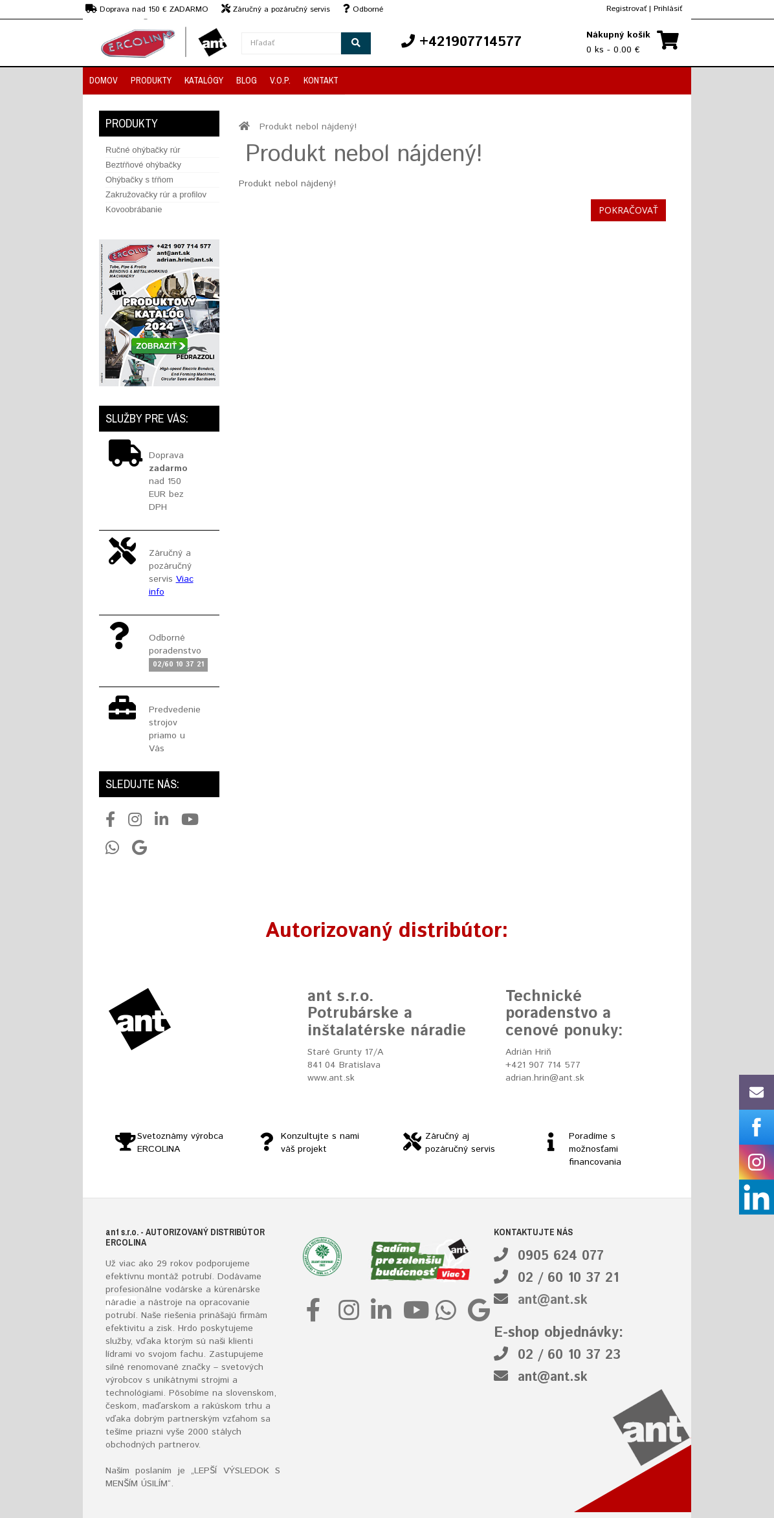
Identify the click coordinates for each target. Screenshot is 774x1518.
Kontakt (321, 80)
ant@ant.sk (553, 1300)
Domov (103, 80)
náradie (121, 1302)
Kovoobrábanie (133, 209)
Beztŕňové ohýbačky (143, 165)
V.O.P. (280, 80)
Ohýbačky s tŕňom (139, 179)
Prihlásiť (668, 8)
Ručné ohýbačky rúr (143, 150)
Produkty (151, 80)
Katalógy (203, 80)
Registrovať (626, 8)
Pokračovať (628, 210)
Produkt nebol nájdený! (308, 126)
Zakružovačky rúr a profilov (155, 194)
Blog (246, 80)
